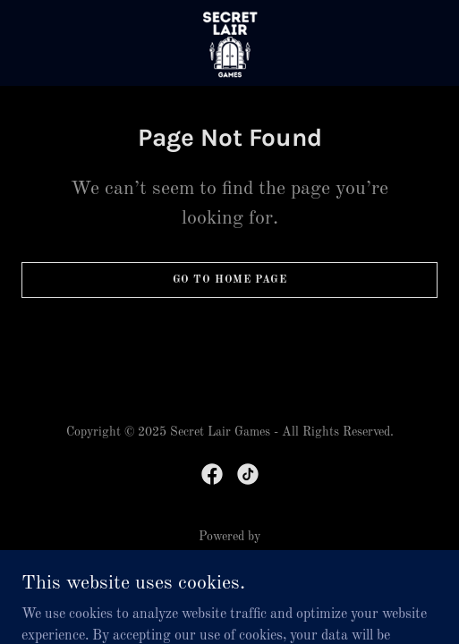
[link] (230, 43)
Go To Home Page (230, 280)
